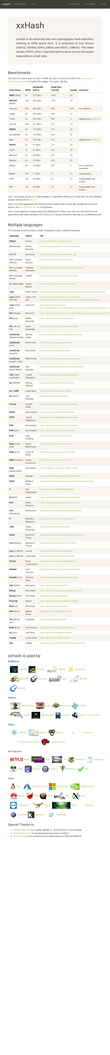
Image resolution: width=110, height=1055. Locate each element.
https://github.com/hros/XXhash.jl (55, 527)
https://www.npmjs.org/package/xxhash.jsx (59, 375)
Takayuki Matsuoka (21, 830)
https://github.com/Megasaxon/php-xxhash (59, 417)
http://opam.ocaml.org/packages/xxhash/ (58, 561)
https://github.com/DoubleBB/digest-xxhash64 (60, 510)
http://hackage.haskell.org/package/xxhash (59, 577)
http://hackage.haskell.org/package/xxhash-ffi (60, 569)
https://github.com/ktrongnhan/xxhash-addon (60, 358)
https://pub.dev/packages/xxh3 (53, 585)
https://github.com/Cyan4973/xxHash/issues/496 (62, 267)
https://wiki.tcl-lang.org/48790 (53, 619)
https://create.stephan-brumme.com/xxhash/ (60, 246)
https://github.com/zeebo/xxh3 (53, 396)
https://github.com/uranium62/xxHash (57, 318)
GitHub (102, 4)
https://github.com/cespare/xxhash (55, 391)
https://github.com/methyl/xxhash (55, 638)
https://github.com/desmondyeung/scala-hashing (62, 535)
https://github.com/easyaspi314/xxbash (57, 627)
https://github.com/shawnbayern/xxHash (58, 284)
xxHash (6, 4)
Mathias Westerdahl (22, 833)
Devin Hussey (19, 836)
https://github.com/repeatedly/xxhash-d (57, 518)
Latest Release (74, 4)
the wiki (33, 200)
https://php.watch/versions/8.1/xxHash (57, 412)
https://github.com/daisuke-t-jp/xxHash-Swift (60, 476)
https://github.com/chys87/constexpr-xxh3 (59, 276)
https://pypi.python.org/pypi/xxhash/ (56, 241)
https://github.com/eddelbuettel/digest (57, 489)
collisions (96, 119)
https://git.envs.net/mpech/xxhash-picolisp (59, 601)
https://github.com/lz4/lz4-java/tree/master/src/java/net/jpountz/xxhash (72, 292)
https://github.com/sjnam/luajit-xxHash (57, 556)
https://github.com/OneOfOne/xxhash (56, 383)
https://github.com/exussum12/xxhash (57, 430)
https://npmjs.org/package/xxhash (55, 350)
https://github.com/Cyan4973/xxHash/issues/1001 (62, 643)
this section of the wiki (29, 207)
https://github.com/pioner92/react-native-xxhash (61, 366)
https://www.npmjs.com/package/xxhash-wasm (61, 334)
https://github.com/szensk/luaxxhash (56, 551)
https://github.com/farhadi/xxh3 (54, 596)
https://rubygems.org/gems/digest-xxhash (59, 468)
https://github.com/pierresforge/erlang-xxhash (60, 590)
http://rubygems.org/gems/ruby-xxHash (57, 452)
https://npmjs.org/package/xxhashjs (56, 342)
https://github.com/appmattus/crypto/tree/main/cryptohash (66, 481)
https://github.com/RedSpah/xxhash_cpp (58, 254)
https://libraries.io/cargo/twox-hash (56, 436)
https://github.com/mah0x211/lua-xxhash (58, 543)
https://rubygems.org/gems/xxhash (55, 460)
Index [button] (34, 4)
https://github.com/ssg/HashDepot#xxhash (59, 326)
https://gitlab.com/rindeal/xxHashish (56, 632)
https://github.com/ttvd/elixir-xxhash (56, 611)
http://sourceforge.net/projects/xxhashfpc (59, 404)
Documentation (20, 4)
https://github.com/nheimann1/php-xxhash (59, 425)
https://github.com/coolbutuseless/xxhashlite (60, 497)
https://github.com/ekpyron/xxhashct (56, 259)
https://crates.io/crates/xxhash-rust (56, 444)
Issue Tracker (89, 4)
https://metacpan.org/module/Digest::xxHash (60, 502)
